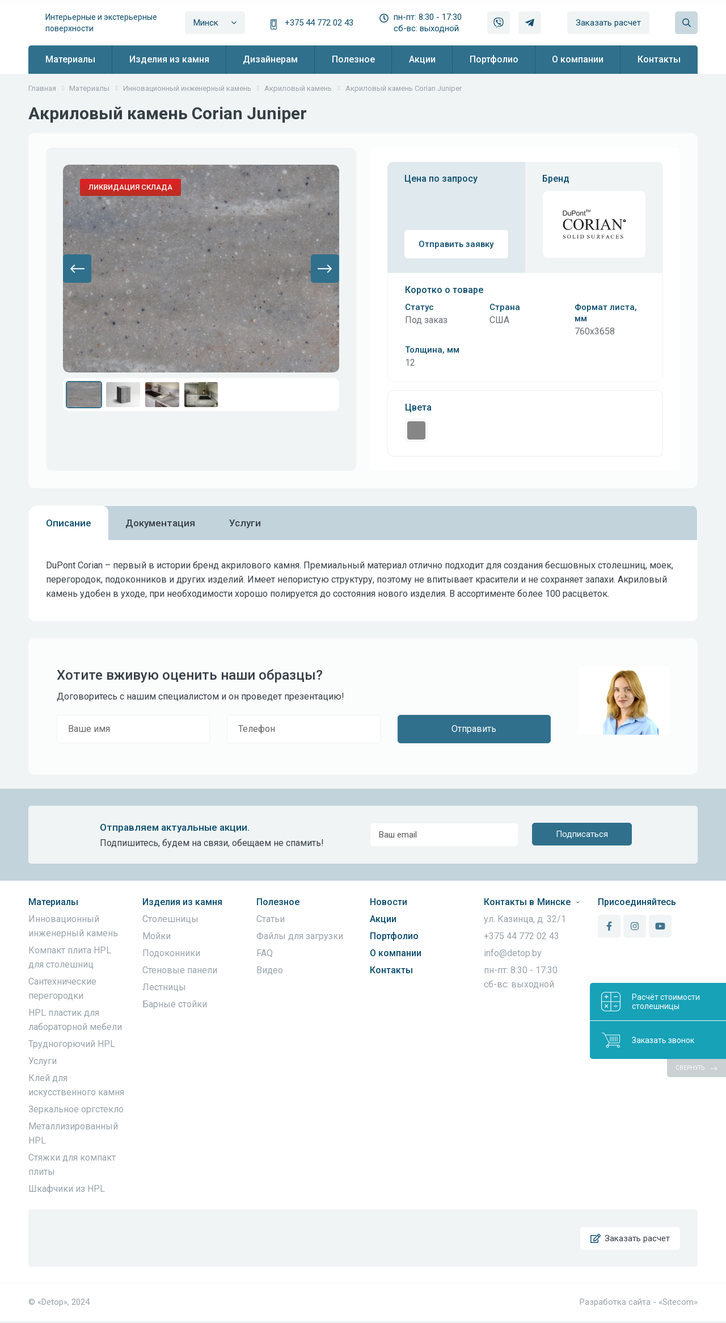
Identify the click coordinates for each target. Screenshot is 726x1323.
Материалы (53, 902)
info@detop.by (513, 953)
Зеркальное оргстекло (76, 1109)
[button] (77, 268)
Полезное (277, 902)
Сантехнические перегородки (62, 988)
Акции (383, 919)
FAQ (264, 953)
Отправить (473, 728)
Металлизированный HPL (73, 1133)
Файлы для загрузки (299, 936)
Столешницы (170, 919)
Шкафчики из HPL (66, 1188)
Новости (388, 902)
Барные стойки (174, 1004)
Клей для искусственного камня (76, 1085)
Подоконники (171, 953)
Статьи (270, 919)
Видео (269, 970)
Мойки (156, 936)
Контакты (391, 970)
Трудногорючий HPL (71, 1044)
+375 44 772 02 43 (319, 23)
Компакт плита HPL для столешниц (69, 957)
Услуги (42, 1061)
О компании (395, 953)
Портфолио (394, 936)
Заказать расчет (608, 23)
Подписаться (582, 835)
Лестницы (164, 987)
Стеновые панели (179, 970)
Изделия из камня (182, 902)
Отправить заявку (456, 244)
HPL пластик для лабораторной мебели (75, 1019)
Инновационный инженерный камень (73, 926)
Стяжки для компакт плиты (72, 1164)
